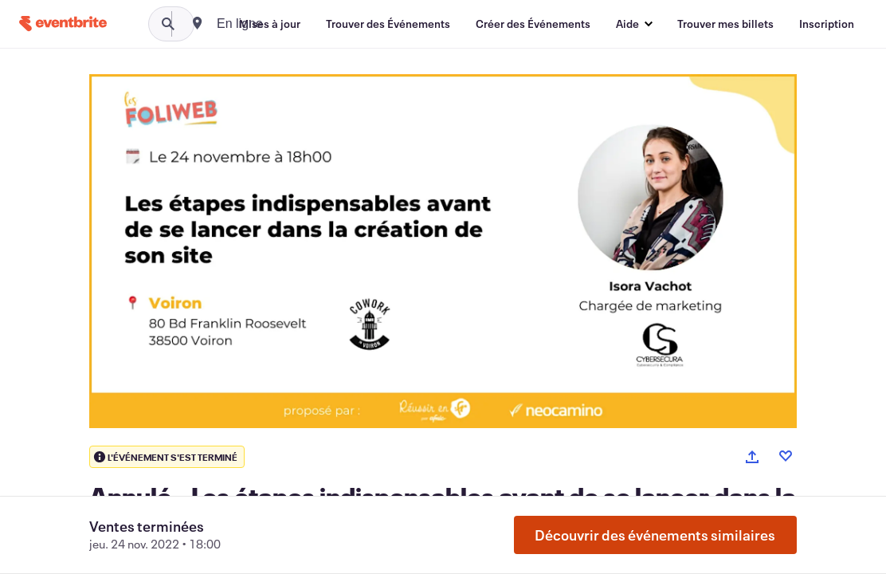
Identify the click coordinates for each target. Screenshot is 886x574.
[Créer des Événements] (533, 24)
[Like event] (785, 456)
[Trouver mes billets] (725, 24)
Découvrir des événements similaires (655, 535)
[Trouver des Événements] (388, 24)
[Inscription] (826, 24)
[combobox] (296, 24)
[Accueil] (63, 23)
